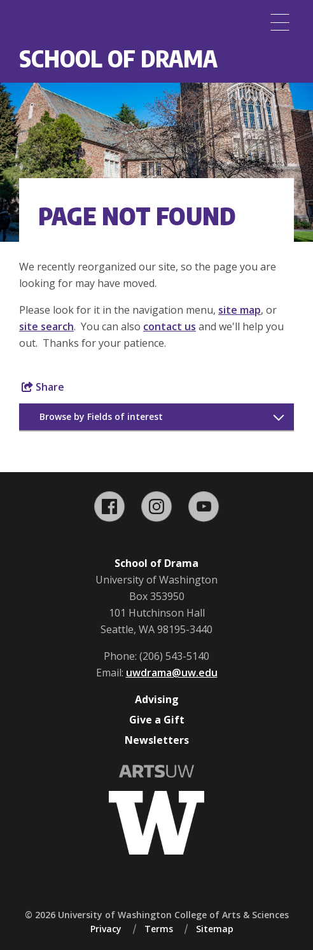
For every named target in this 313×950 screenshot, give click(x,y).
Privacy (106, 929)
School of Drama (118, 58)
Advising (157, 699)
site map (239, 310)
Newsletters (157, 740)
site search (46, 326)
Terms (158, 929)
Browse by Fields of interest (101, 416)
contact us (169, 326)
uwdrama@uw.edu (172, 673)
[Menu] (280, 22)
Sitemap (214, 929)
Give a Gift (156, 720)
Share (43, 387)
